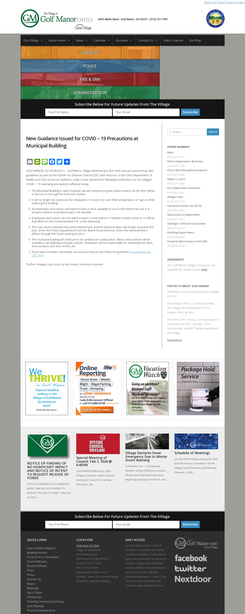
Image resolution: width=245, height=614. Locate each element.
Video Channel (173, 40)
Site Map (195, 40)
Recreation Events (38, 573)
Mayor (31, 542)
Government (59, 40)
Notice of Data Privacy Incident (224, 2)
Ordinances (34, 555)
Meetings (33, 546)
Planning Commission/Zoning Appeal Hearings (43, 562)
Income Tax (34, 538)
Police (97, 51)
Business (124, 40)
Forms (31, 533)
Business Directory (126, 599)
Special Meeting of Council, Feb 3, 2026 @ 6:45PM (94, 420)
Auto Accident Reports (41, 506)
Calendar (101, 40)
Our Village (33, 40)
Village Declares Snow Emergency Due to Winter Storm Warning (146, 415)
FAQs (30, 529)
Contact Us (147, 40)
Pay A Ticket (34, 551)
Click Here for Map (87, 504)
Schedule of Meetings (192, 411)
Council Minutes (37, 520)
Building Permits (37, 511)
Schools (89, 599)
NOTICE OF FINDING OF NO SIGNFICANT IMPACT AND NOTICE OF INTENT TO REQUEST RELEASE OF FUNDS (48, 429)
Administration (199, 51)
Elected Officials (37, 524)
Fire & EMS (148, 51)
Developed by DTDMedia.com (142, 606)
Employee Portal (37, 582)
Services (46, 51)
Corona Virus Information (43, 515)
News (82, 40)
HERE (204, 228)
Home (58, 599)
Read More (174, 298)
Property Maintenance (41, 569)
